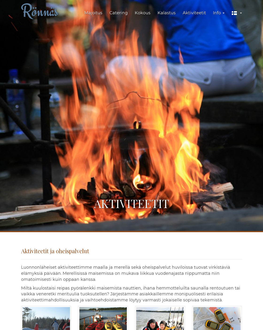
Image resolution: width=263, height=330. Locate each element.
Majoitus (93, 12)
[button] (236, 13)
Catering (118, 12)
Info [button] (218, 12)
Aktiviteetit (194, 12)
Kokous (143, 12)
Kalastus (167, 12)
